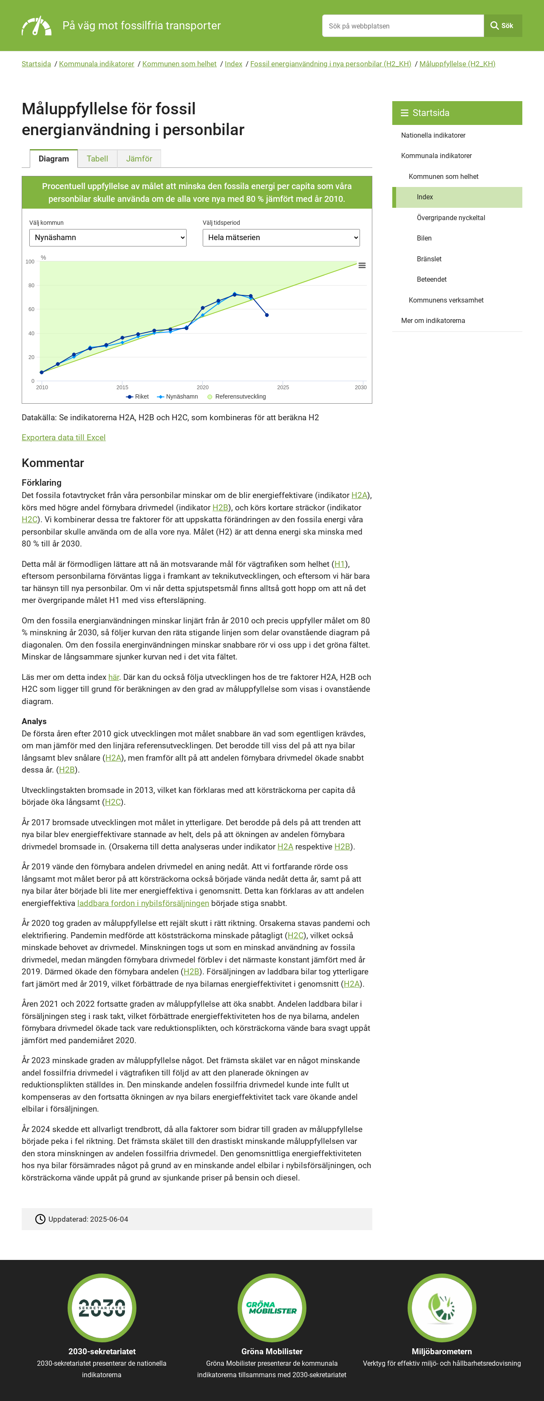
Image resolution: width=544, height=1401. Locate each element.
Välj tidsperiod (221, 222)
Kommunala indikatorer (96, 63)
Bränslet (429, 259)
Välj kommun (46, 222)
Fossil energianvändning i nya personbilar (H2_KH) (330, 63)
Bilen (424, 238)
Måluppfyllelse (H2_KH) (457, 63)
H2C (29, 519)
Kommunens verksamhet (446, 300)
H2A (359, 495)
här (113, 677)
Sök (507, 26)
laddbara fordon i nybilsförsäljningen (143, 903)
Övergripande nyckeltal (451, 218)
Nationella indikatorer (433, 135)
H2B (220, 507)
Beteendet (432, 279)
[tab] (54, 158)
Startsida (36, 63)
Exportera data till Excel (64, 437)
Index (233, 63)
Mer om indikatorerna (433, 321)
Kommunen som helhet (179, 63)
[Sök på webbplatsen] (403, 25)
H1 (339, 564)
